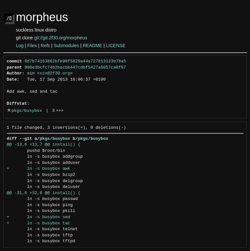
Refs (45, 45)
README (92, 45)
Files (32, 45)
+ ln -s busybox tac (38, 223)
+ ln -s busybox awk (38, 169)
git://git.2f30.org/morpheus (60, 37)
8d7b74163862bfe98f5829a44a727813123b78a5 (75, 61)
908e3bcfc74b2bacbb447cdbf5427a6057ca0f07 (75, 68)
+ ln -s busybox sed (38, 217)
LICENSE (116, 45)
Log (19, 45)
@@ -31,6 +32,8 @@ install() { (43, 193)
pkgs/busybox (26, 111)
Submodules (66, 45)
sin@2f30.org (55, 73)
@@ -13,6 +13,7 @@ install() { (43, 145)
